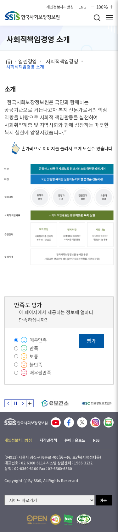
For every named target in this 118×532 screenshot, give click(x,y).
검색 (96, 17)
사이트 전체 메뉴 (109, 17)
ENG (82, 7)
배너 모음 (30, 403)
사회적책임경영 (62, 61)
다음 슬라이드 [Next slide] (22, 403)
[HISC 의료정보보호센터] (97, 403)
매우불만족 (40, 372)
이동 (103, 500)
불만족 (36, 364)
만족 (34, 348)
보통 (34, 356)
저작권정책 (48, 440)
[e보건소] (55, 403)
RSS (96, 440)
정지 (15, 403)
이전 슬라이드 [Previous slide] (8, 403)
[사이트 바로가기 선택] (49, 500)
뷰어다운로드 (75, 440)
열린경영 (27, 61)
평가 (91, 340)
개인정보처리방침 (60, 7)
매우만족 (38, 340)
